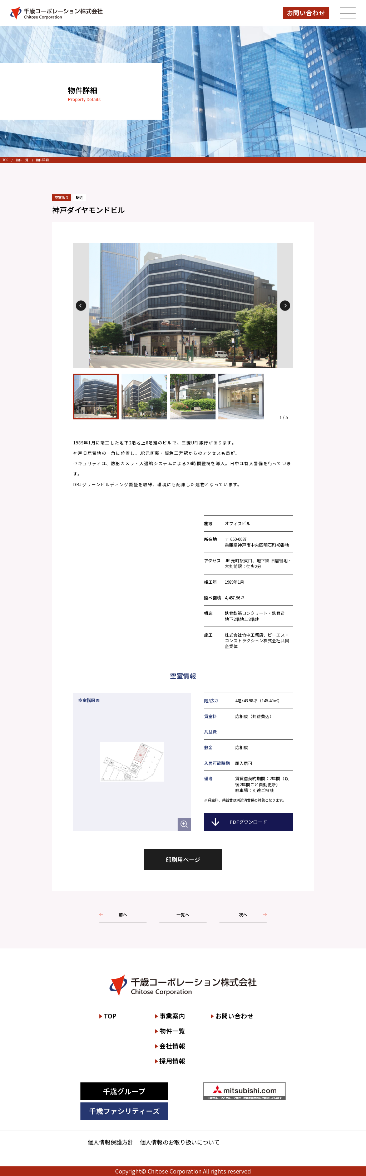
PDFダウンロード (248, 821)
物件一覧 (22, 160)
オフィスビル (238, 523)
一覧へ (183, 914)
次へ (243, 914)
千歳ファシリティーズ (124, 1111)
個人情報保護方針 (110, 1142)
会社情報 (172, 1045)
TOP (5, 160)
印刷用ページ (183, 859)
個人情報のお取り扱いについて (180, 1142)
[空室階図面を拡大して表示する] (184, 824)
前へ (123, 914)
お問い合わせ (306, 12)
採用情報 (172, 1060)
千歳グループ (124, 1091)
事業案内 (172, 1015)
